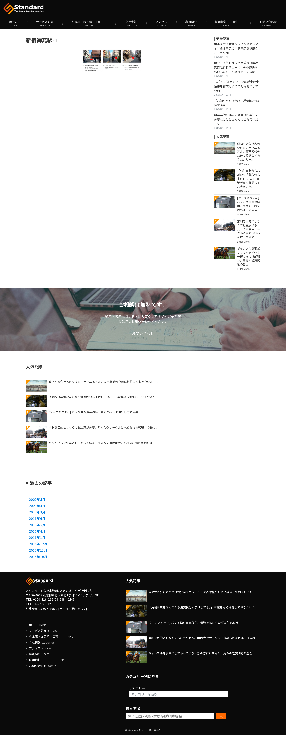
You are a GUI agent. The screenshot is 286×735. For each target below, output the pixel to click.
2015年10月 (38, 556)
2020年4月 (37, 505)
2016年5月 (37, 524)
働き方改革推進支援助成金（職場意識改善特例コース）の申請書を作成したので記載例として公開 (236, 67)
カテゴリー (137, 688)
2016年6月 (37, 518)
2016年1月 (37, 537)
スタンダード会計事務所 (147, 729)
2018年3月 (37, 512)
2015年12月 (38, 543)
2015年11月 (38, 550)
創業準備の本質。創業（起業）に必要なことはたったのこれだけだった (236, 119)
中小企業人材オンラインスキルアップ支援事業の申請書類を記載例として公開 (236, 48)
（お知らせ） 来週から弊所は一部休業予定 (236, 103)
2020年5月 (37, 499)
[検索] (221, 716)
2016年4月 (37, 531)
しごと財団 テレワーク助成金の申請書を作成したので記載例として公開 (236, 86)
